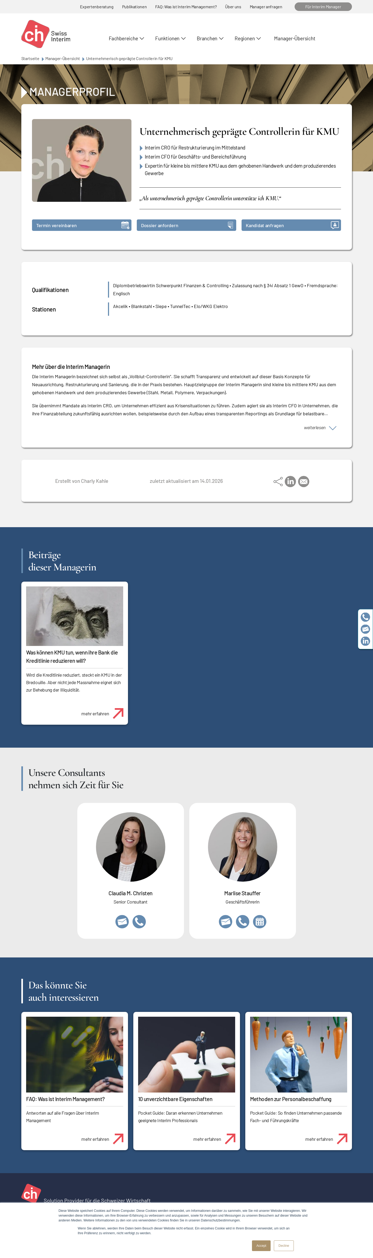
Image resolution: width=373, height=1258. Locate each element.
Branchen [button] (207, 38)
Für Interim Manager (323, 6)
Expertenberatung (97, 6)
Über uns (233, 6)
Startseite (30, 58)
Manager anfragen (266, 6)
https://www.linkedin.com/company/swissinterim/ (365, 641)
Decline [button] (283, 1246)
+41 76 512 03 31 (139, 921)
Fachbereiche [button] (123, 38)
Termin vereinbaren (82, 225)
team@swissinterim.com (365, 629)
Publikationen (134, 6)
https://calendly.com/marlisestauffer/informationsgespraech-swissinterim (259, 921)
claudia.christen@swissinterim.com (122, 921)
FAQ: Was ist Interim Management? (185, 6)
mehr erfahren (104, 710)
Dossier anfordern (187, 225)
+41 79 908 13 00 (242, 921)
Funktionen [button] (167, 38)
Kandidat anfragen (292, 225)
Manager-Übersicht (294, 38)
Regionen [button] (245, 38)
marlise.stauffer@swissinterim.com (225, 921)
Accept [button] (261, 1246)
